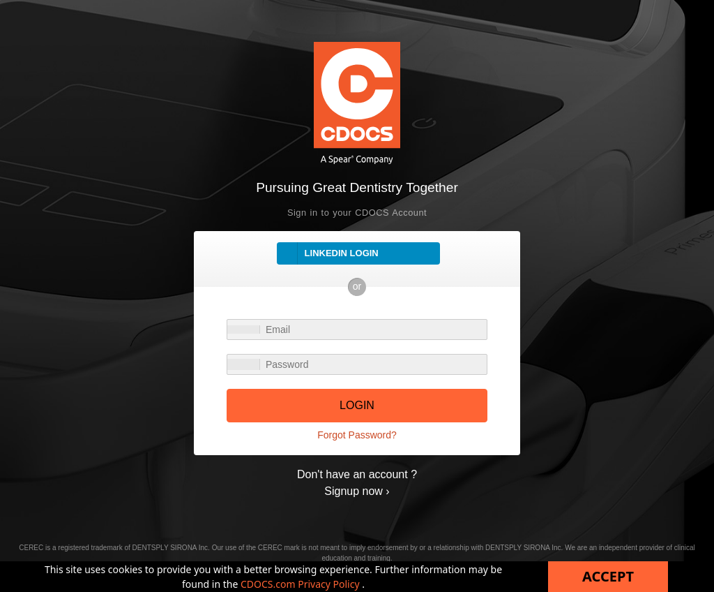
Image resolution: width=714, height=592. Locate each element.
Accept (608, 576)
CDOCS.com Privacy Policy (301, 584)
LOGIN (357, 405)
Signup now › (356, 491)
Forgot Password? (357, 435)
